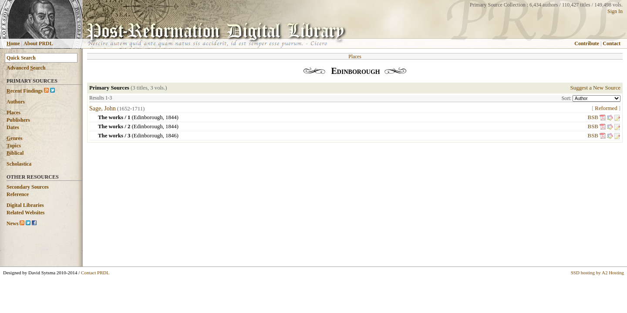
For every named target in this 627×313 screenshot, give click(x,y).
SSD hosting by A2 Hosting (597, 272)
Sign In (615, 11)
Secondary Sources (28, 187)
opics (14, 146)
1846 (171, 136)
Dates (13, 127)
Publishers (18, 120)
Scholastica (19, 164)
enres (14, 138)
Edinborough (148, 117)
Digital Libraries (25, 205)
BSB (593, 117)
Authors (16, 102)
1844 (171, 117)
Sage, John (102, 108)
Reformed (606, 108)
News (12, 223)
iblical (15, 153)
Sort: (567, 98)
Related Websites (25, 213)
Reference (18, 194)
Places (13, 113)
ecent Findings (25, 91)
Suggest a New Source (595, 88)
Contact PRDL (95, 272)
